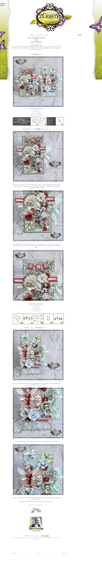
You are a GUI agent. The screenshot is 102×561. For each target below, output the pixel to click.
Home (39, 553)
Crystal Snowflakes (36, 113)
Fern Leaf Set (36, 311)
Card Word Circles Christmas (29, 537)
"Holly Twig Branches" (19, 537)
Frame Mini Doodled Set (36, 305)
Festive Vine (36, 110)
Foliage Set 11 (36, 306)
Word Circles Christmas (36, 114)
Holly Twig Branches (36, 116)
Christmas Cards (39, 537)
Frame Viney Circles (36, 111)
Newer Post (14, 553)
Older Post (64, 553)
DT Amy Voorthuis (53, 537)
